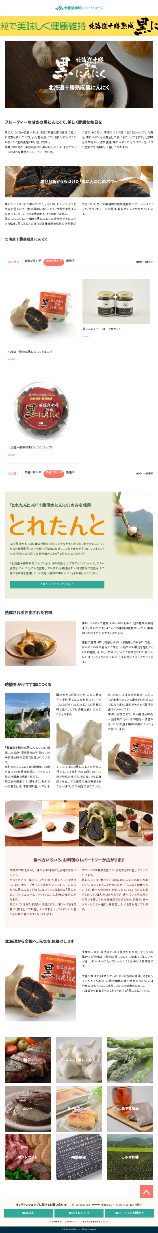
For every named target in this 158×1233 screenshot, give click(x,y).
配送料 (28, 1213)
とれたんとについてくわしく (57, 584)
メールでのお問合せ (129, 1213)
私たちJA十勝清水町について (94, 1222)
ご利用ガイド (56, 1222)
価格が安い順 (32, 260)
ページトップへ (146, 1191)
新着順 (70, 260)
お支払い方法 (79, 1213)
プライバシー (71, 1222)
